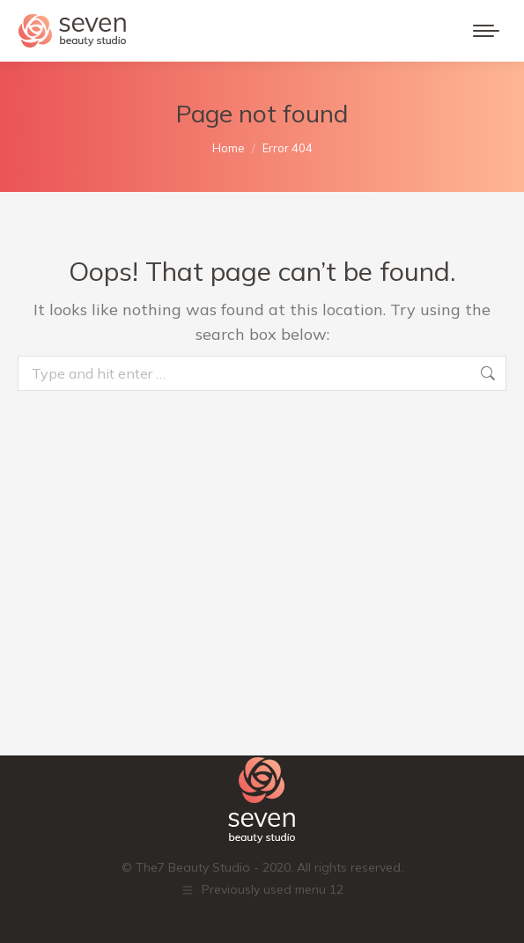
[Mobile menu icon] (486, 31)
